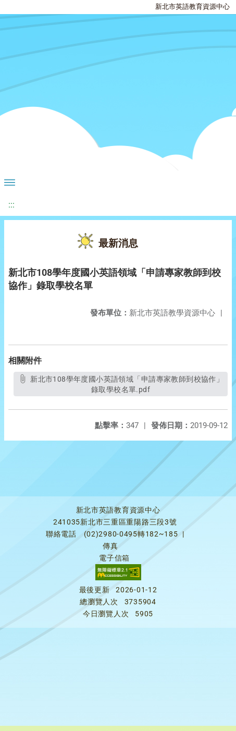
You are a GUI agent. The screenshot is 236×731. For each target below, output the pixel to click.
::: (11, 205)
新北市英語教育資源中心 (192, 6)
